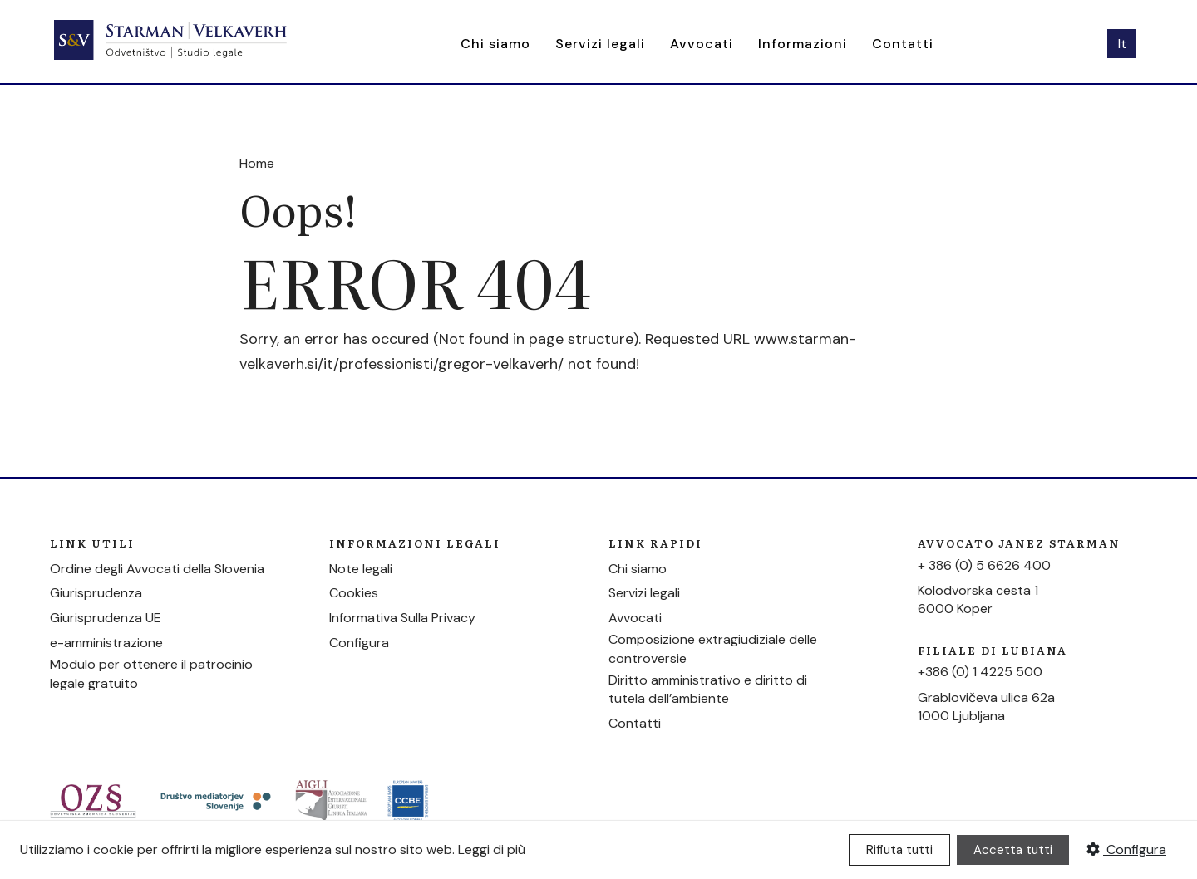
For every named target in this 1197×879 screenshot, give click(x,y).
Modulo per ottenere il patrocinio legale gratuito (151, 673)
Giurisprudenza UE (105, 617)
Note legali (360, 568)
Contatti (902, 43)
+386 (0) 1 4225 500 (980, 671)
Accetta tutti (1012, 850)
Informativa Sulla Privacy (402, 617)
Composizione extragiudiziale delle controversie (712, 648)
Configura (359, 642)
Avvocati (701, 43)
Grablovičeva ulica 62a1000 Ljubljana (986, 706)
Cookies (353, 593)
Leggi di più (491, 849)
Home (256, 163)
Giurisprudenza (96, 593)
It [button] (1122, 43)
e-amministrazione (106, 642)
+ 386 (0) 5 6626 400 (984, 565)
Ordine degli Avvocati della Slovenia (157, 568)
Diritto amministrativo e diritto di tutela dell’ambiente (707, 689)
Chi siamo (495, 43)
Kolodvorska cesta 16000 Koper (978, 599)
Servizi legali (600, 43)
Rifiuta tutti (899, 850)
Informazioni (802, 43)
